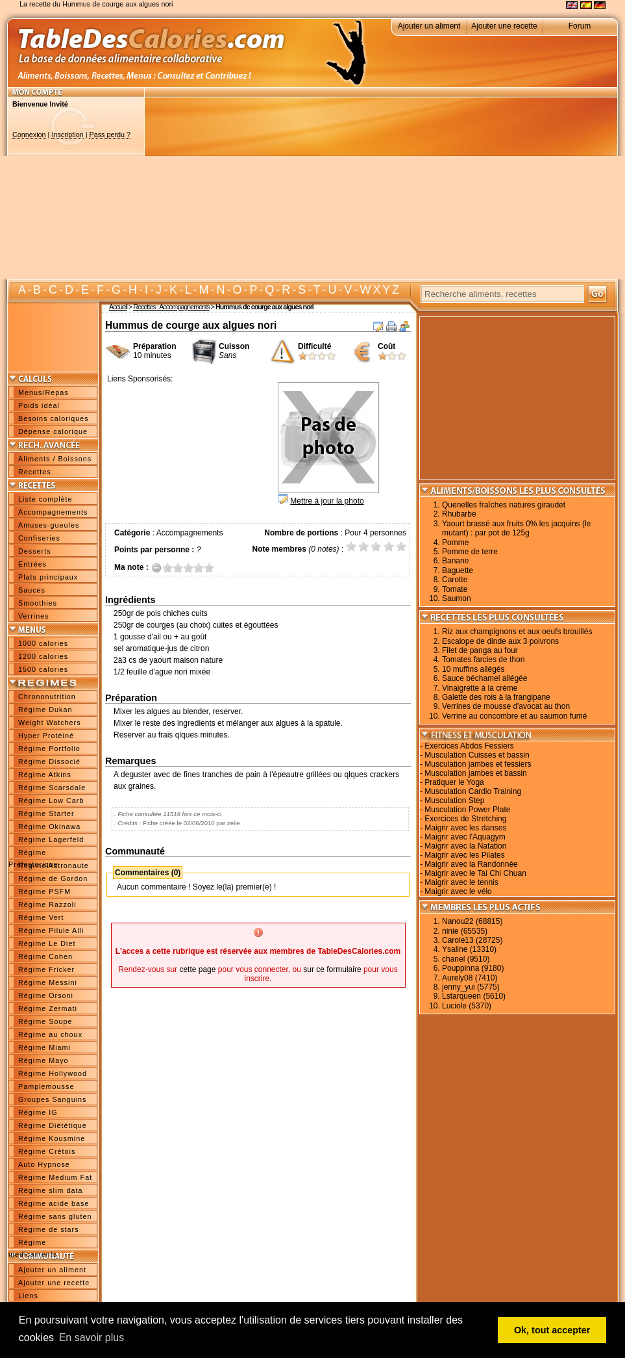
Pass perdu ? (109, 134)
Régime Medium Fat (55, 1177)
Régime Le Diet (46, 943)
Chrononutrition (47, 696)
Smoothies (37, 603)
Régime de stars (48, 1229)
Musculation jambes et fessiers (477, 764)
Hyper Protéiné (46, 735)
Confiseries (39, 538)
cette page (197, 969)
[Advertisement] (372, 188)
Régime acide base (53, 1203)
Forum (580, 26)
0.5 (164, 567)
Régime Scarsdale (52, 787)
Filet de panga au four (480, 650)
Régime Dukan (45, 709)
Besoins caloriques (53, 418)
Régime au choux (50, 1034)
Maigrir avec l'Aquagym (464, 836)
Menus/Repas (43, 392)
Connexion (29, 134)
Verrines (33, 616)
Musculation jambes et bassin (475, 773)
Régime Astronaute (53, 865)
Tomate (454, 589)
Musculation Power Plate (467, 809)
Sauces (31, 590)
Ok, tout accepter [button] (552, 1330)
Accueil (118, 307)
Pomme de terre (470, 551)
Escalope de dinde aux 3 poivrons (500, 641)
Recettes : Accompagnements (171, 307)
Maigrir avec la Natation (465, 846)
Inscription (67, 134)
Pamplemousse (46, 1086)
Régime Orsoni (45, 995)
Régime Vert (41, 917)
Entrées (32, 564)
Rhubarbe (459, 514)
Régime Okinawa (49, 826)
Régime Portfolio (49, 748)
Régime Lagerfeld (51, 839)
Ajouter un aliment (429, 26)
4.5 (206, 567)
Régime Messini (47, 982)
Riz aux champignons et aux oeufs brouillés (517, 631)
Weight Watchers (49, 722)
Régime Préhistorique (33, 854)
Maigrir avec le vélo (457, 891)
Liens (28, 1296)
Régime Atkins (44, 774)
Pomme (455, 542)
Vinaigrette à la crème (480, 688)
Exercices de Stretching (465, 818)
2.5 (185, 567)
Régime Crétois (46, 1151)
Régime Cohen (45, 956)
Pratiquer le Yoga (454, 782)
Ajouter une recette (504, 26)
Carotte (454, 579)
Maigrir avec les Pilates (464, 855)
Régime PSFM (44, 891)
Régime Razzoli (47, 904)
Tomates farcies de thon (483, 659)
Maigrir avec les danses (465, 827)
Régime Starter (46, 813)
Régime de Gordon (53, 878)
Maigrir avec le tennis (461, 882)
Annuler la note (156, 567)
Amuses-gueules (48, 525)
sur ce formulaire (332, 969)
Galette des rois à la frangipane (496, 697)
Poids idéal (39, 405)
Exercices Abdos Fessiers (468, 745)
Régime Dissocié (49, 761)
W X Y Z (379, 289)
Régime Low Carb (51, 800)
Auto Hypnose (44, 1164)
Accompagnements (53, 512)
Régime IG (38, 1112)
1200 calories (43, 656)
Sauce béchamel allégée (484, 678)
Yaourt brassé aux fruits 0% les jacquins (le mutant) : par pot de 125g (516, 528)
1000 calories (43, 643)
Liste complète (45, 499)
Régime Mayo (43, 1060)
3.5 (196, 567)
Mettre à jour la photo (326, 501)
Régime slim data (50, 1190)
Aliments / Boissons (55, 459)
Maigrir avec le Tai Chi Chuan (475, 873)
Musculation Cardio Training (472, 791)
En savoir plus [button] (92, 1337)
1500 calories (43, 669)
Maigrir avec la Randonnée (470, 864)
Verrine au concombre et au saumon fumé (514, 716)
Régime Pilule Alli (51, 930)
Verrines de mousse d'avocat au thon (506, 706)
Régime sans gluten (55, 1216)
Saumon (456, 598)
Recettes (34, 472)
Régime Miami (44, 1047)
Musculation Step (454, 800)
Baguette (457, 570)
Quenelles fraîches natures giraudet (503, 504)
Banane (455, 560)
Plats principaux (48, 577)
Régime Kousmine (51, 1138)
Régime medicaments (32, 1243)
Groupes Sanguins (52, 1099)
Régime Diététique (52, 1125)
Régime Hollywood (52, 1073)
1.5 (175, 567)
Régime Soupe (45, 1021)
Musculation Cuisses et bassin (476, 755)
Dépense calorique (53, 431)
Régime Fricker (46, 969)
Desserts (34, 551)
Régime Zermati (47, 1008)
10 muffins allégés (473, 669)
